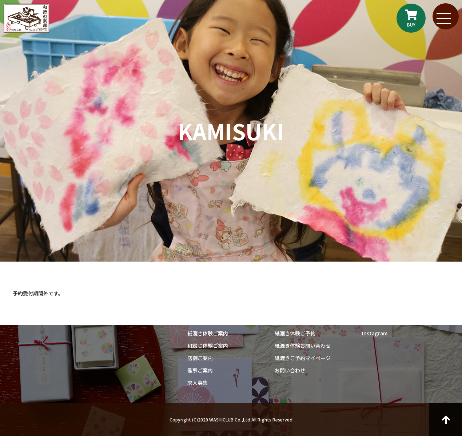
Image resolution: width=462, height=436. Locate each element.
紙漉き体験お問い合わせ (303, 345)
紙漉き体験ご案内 (207, 333)
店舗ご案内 (200, 358)
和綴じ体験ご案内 (207, 345)
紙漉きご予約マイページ (303, 358)
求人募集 (197, 382)
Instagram (374, 333)
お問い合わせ (290, 370)
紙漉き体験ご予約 (295, 333)
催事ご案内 (200, 370)
